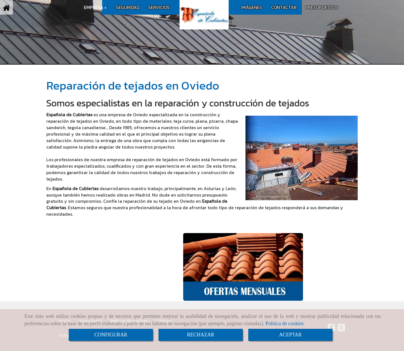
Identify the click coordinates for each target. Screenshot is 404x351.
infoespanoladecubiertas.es (95, 291)
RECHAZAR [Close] (200, 335)
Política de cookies (284, 323)
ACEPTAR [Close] (290, 335)
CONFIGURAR (110, 335)
